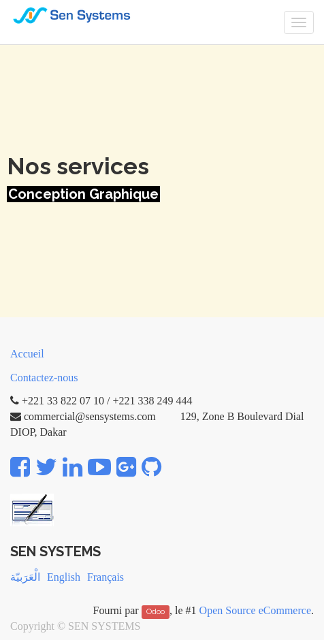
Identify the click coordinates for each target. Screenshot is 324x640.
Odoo (155, 611)
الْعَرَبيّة (25, 577)
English (63, 577)
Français (105, 577)
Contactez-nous (44, 377)
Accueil (27, 353)
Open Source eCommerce (255, 610)
